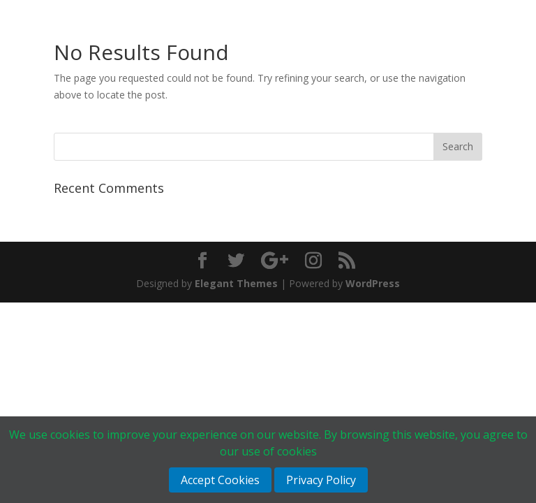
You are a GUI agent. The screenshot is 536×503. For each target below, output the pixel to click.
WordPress (372, 283)
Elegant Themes (236, 283)
